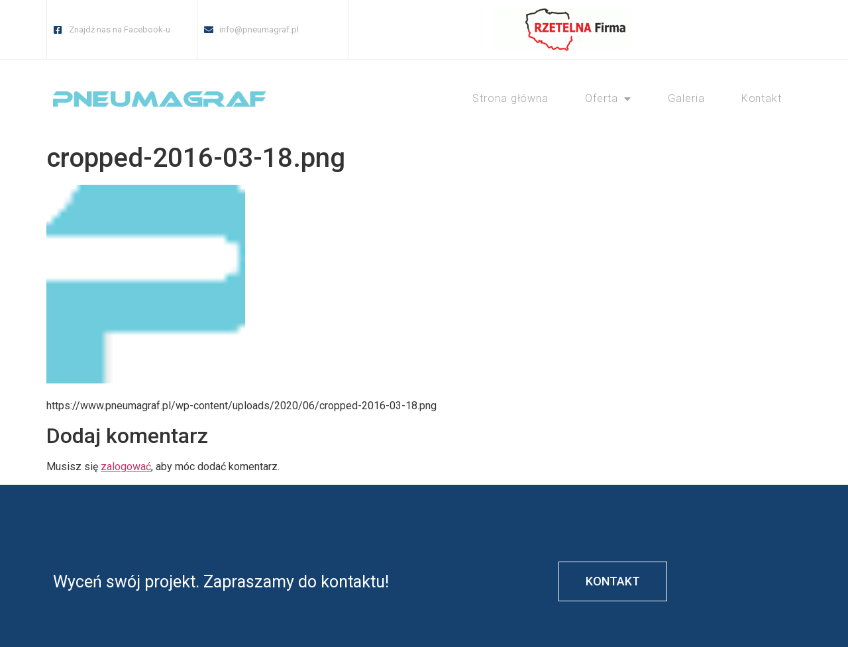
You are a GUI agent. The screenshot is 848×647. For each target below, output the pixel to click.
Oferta (608, 99)
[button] (444, 29)
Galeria (686, 98)
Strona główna (510, 98)
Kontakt (761, 98)
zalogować (126, 466)
